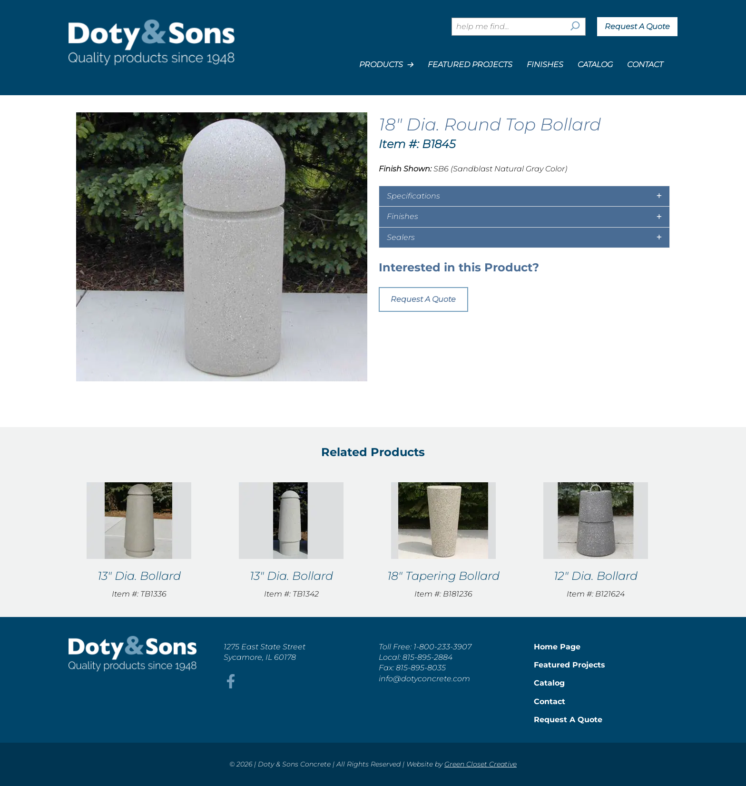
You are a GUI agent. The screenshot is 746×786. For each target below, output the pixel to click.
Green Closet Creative (480, 764)
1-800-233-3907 (442, 646)
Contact (645, 64)
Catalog (595, 64)
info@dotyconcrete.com (424, 678)
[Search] (575, 26)
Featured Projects (470, 64)
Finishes (545, 64)
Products (386, 64)
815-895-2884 (427, 657)
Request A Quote (637, 26)
